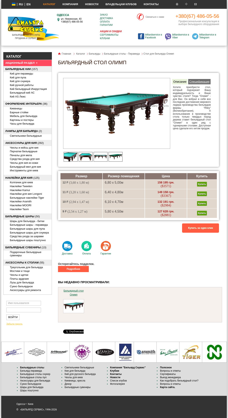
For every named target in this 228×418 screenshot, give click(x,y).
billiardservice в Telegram (207, 36)
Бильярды (94, 53)
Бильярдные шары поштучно (28, 240)
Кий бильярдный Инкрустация (28, 88)
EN (28, 4)
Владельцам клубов (121, 4)
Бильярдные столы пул (33, 377)
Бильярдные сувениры (78, 387)
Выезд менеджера (170, 377)
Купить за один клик (200, 228)
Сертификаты (109, 34)
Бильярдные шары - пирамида (29, 224)
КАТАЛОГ (14, 56)
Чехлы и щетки (19, 274)
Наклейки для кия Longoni (26, 193)
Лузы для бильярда (22, 282)
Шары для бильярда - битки (27, 221)
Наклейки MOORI (20, 205)
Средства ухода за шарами (27, 236)
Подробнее (73, 269)
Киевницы (16, 108)
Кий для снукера (20, 81)
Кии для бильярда (75, 370)
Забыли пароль (14, 324)
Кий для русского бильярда (80, 374)
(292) (24, 142)
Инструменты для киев (24, 170)
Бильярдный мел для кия (25, 166)
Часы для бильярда (22, 123)
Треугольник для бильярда (26, 267)
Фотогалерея (117, 383)
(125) (22, 177)
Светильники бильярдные (26, 135)
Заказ (103, 14)
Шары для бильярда (31, 387)
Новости (91, 4)
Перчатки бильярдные (23, 151)
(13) (25, 247)
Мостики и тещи (20, 271)
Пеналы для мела (21, 155)
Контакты (151, 4)
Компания (70, 4)
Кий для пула (18, 77)
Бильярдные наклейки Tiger (27, 197)
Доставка (106, 18)
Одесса (20, 404)
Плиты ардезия (19, 278)
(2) (23, 131)
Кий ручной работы (22, 85)
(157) (21, 69)
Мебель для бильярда (23, 116)
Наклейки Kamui (20, 190)
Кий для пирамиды (21, 73)
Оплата (105, 21)
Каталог (49, 4)
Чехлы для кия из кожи (24, 162)
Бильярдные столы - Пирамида (122, 53)
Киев (30, 404)
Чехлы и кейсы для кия (24, 147)
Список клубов (118, 380)
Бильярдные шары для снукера (29, 232)
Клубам (105, 38)
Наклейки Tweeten (21, 186)
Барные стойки (19, 112)
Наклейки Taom (19, 209)
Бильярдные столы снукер (35, 374)
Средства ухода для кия (25, 158)
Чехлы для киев (74, 377)
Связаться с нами (155, 17)
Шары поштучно (29, 390)
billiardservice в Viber (180, 36)
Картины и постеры (22, 119)
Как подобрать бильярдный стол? (179, 380)
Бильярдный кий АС (22, 92)
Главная (66, 53)
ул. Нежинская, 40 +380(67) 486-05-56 (72, 20)
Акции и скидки (111, 31)
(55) (24, 262)
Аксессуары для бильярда (35, 380)
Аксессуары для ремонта (25, 290)
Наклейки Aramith (21, 201)
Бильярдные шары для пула (27, 228)
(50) (22, 216)
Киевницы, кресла (75, 380)
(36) (26, 103)
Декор (68, 383)
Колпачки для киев (21, 182)
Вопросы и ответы (170, 370)
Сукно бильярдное (21, 286)
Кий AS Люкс (18, 96)
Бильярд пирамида (31, 370)
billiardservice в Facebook (153, 36)
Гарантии (106, 25)
